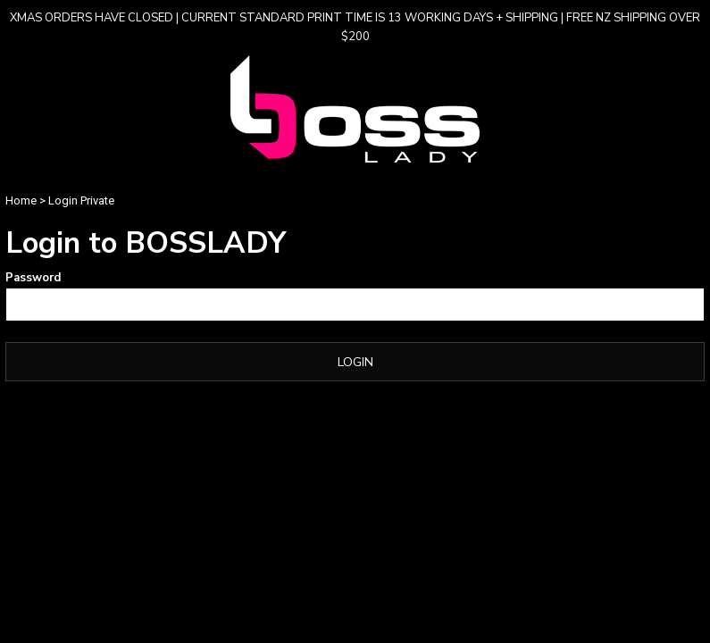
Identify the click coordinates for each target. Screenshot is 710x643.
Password (33, 278)
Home (21, 200)
